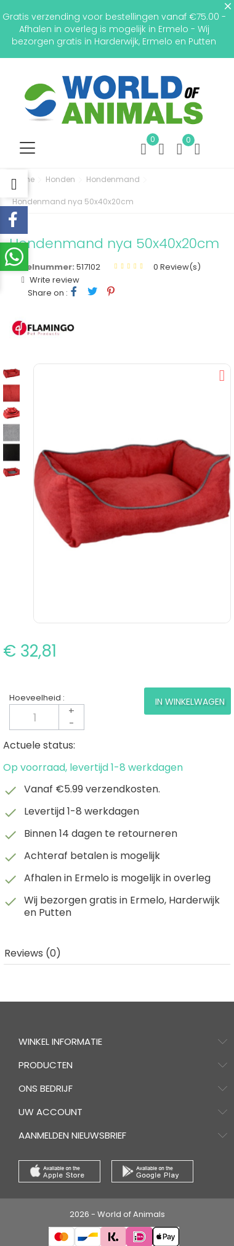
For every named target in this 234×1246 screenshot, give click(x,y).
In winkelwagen (190, 702)
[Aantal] (47, 717)
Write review (53, 280)
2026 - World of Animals (117, 1214)
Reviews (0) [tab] (32, 953)
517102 (88, 267)
